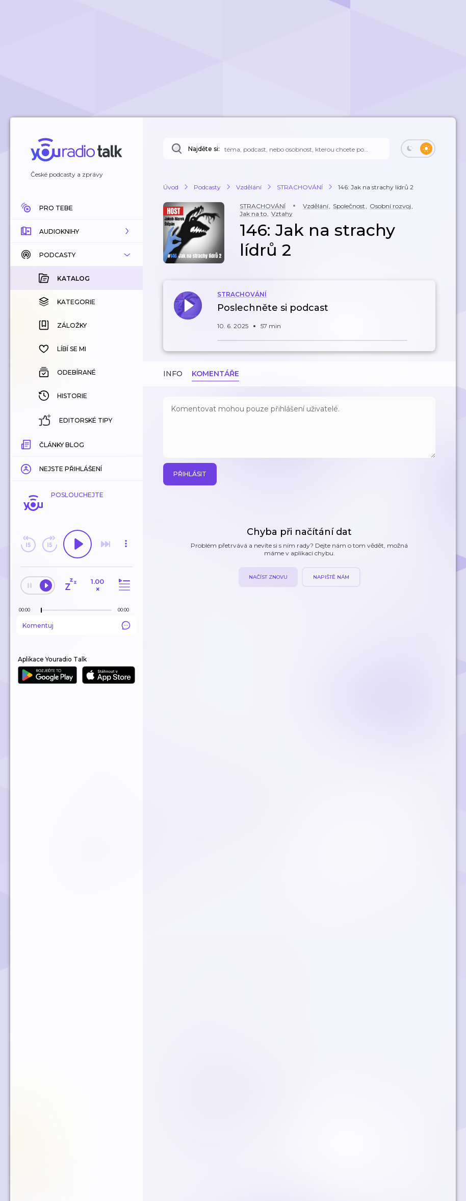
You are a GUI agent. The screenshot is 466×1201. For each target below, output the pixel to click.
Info (173, 373)
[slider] (41, 610)
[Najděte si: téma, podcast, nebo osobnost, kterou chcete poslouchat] (276, 148)
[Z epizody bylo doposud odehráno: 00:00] (27, 609)
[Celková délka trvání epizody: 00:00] (126, 609)
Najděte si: (204, 149)
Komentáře (215, 373)
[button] (76, 231)
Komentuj (76, 625)
